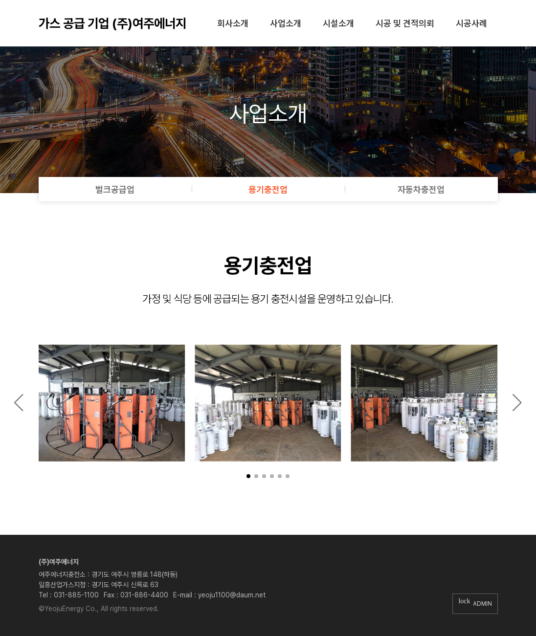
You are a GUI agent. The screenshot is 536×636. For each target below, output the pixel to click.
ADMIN (474, 603)
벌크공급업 (114, 189)
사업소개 (285, 23)
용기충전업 (268, 189)
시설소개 (338, 23)
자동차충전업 (421, 189)
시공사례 (471, 23)
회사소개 (232, 23)
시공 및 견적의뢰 (405, 23)
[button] (248, 476)
